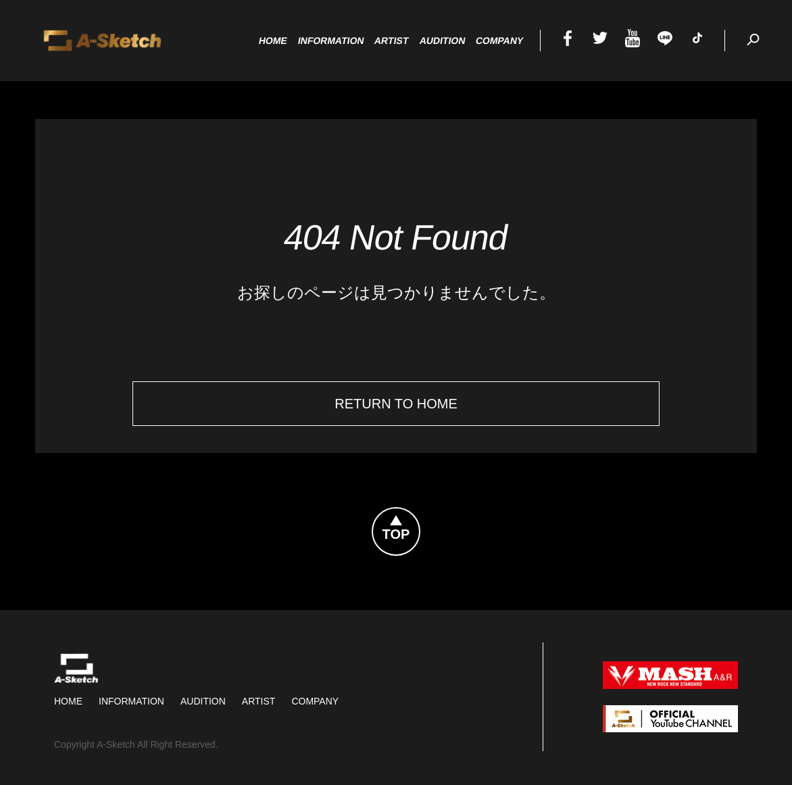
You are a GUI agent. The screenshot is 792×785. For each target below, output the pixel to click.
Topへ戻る (419, 515)
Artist (259, 701)
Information (131, 701)
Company (315, 701)
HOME (68, 701)
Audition (203, 701)
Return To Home (396, 403)
